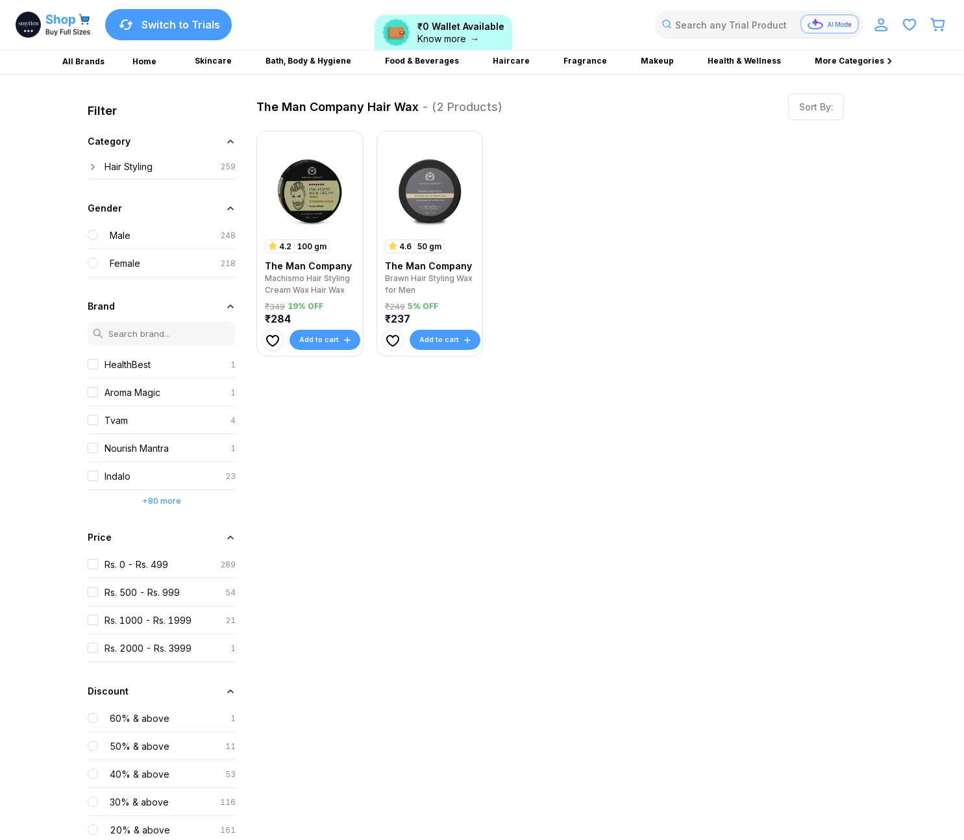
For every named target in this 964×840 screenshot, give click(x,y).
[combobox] (759, 24)
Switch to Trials (168, 25)
